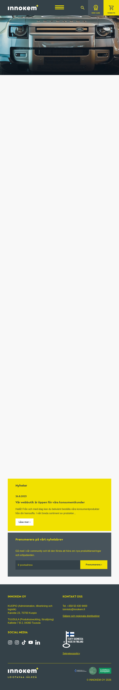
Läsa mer (24, 522)
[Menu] (59, 7)
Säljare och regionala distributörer (81, 616)
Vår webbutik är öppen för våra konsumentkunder (50, 502)
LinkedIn (37, 642)
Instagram (10, 642)
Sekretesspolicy (71, 653)
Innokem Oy (23, 7)
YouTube (30, 642)
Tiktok (24, 642)
